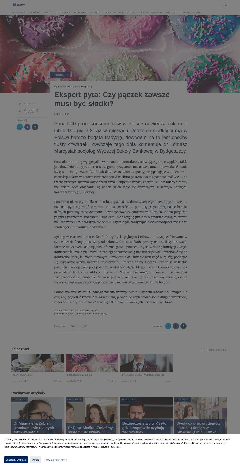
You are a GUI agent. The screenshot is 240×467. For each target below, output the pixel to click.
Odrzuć (35, 460)
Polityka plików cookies (56, 460)
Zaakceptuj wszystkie (16, 460)
